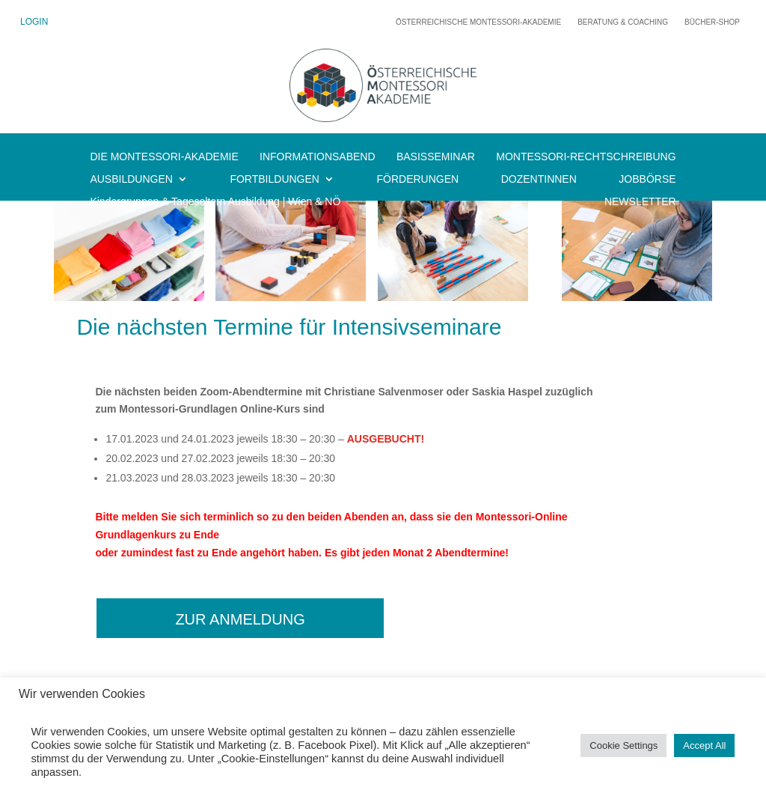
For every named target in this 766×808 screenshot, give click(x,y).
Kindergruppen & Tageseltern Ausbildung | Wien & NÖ (215, 201)
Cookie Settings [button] (623, 745)
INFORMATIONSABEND (318, 156)
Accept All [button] (704, 745)
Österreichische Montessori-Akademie (478, 22)
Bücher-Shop (712, 22)
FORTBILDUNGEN (274, 179)
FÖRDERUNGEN (417, 179)
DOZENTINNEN (539, 179)
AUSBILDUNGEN (131, 179)
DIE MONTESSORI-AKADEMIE (164, 156)
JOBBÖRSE (647, 179)
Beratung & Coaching (622, 22)
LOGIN (34, 21)
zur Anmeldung (239, 619)
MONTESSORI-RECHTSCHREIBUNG (585, 156)
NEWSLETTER (640, 201)
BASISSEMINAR (435, 156)
